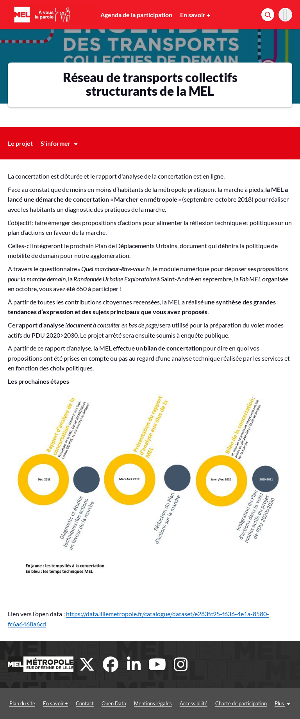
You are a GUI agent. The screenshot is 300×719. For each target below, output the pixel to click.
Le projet (20, 143)
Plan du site (22, 703)
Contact (85, 703)
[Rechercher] (268, 14)
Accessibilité (193, 703)
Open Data (114, 703)
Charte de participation (241, 703)
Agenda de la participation (136, 14)
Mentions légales (153, 703)
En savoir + (195, 14)
